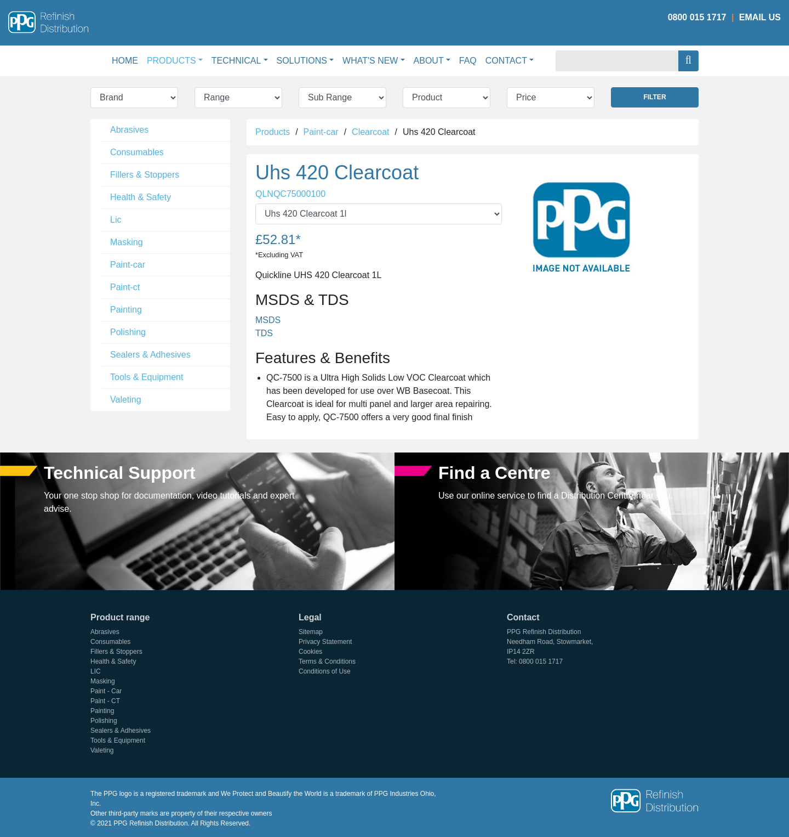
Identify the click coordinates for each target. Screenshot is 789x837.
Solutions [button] (302, 60)
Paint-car (127, 264)
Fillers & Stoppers (144, 174)
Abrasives (129, 129)
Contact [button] (506, 60)
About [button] (429, 60)
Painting (126, 309)
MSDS (268, 320)
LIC (95, 671)
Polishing (128, 332)
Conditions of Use (325, 671)
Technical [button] (236, 60)
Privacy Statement (325, 642)
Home (127, 59)
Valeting (125, 399)
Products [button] (171, 60)
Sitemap (311, 632)
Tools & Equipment (146, 377)
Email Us (760, 17)
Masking (126, 242)
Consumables (137, 152)
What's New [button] (370, 60)
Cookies (310, 651)
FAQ (468, 60)
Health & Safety (140, 197)
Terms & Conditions (327, 661)
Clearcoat (370, 132)
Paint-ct (125, 287)
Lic (115, 219)
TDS (264, 333)
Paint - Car (106, 691)
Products (272, 132)
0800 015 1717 (697, 17)
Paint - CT (105, 701)
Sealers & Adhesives (150, 354)
